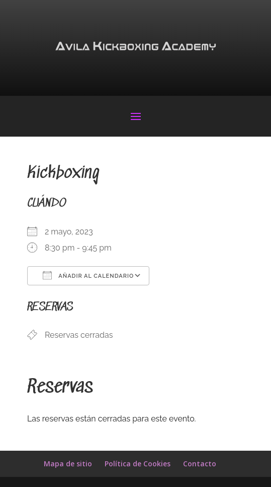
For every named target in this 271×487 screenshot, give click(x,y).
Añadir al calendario (88, 275)
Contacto (199, 463)
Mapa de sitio (68, 463)
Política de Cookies (137, 463)
